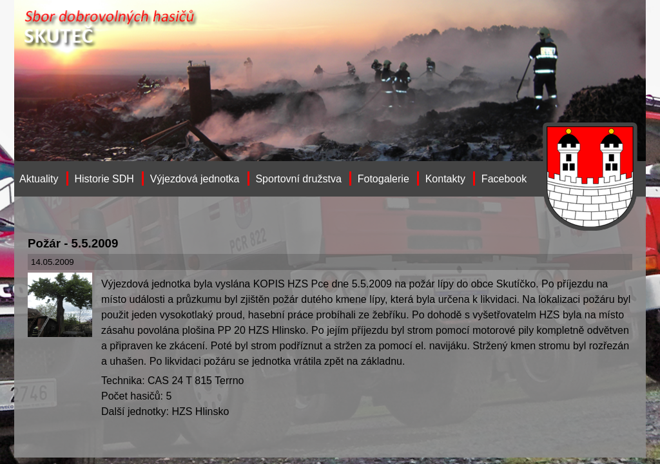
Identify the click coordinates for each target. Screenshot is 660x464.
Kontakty (445, 178)
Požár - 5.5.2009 (73, 243)
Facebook (504, 178)
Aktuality (38, 178)
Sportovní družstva (298, 178)
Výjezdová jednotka (195, 178)
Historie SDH (103, 178)
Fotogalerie (383, 178)
